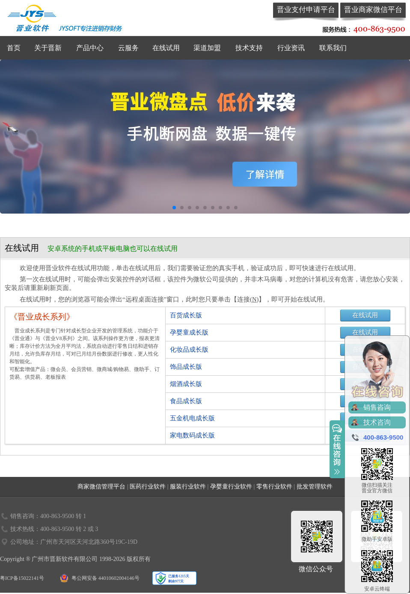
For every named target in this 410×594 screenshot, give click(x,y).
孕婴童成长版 (189, 332)
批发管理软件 (315, 486)
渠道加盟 (207, 47)
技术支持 (249, 47)
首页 (14, 47)
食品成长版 (186, 401)
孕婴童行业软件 (231, 486)
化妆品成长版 (189, 349)
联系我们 (333, 47)
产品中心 (90, 47)
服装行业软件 (188, 486)
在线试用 (166, 47)
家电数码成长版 (192, 435)
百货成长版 (186, 315)
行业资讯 (291, 47)
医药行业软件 (148, 486)
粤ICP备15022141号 (22, 578)
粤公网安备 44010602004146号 (105, 578)
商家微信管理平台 (101, 486)
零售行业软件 (274, 486)
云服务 (128, 47)
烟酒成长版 (186, 383)
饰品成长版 (186, 366)
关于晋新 (48, 47)
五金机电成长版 (192, 418)
